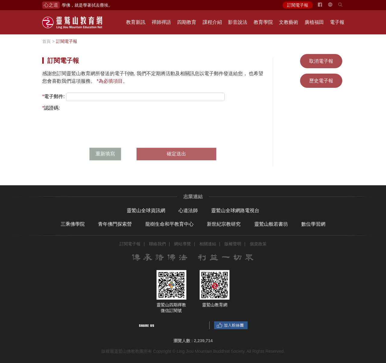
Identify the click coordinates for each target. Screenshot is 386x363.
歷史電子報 (321, 80)
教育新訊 (135, 22)
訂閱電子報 (297, 5)
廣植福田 (314, 22)
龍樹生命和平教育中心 (169, 224)
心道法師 (188, 210)
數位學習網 (313, 224)
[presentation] (153, 123)
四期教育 (186, 22)
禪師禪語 (161, 22)
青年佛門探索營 (115, 224)
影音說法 (237, 22)
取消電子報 (321, 61)
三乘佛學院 (73, 224)
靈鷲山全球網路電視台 (235, 210)
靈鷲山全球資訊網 (146, 210)
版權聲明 (232, 243)
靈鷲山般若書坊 (271, 224)
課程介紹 (212, 22)
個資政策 (258, 243)
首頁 (46, 41)
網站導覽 (182, 243)
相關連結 (207, 243)
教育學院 (263, 22)
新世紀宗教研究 (224, 224)
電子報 (337, 22)
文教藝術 (288, 22)
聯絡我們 (157, 243)
